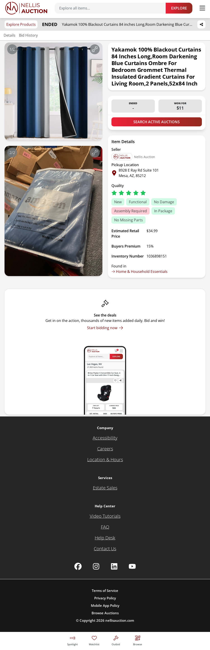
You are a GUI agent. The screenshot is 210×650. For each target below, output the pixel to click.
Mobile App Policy (105, 605)
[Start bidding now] (105, 328)
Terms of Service (105, 590)
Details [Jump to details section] (9, 35)
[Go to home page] (26, 8)
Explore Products (21, 24)
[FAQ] (105, 527)
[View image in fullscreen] (95, 49)
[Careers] (105, 449)
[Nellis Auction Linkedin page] (114, 566)
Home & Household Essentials (139, 271)
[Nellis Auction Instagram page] (96, 566)
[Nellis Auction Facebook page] (78, 566)
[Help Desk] (105, 538)
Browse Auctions (105, 613)
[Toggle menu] (202, 8)
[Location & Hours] (105, 459)
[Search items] (112, 8)
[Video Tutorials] (105, 516)
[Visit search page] (137, 640)
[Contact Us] (105, 549)
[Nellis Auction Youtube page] (132, 566)
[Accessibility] (105, 438)
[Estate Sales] (105, 488)
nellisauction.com (119, 620)
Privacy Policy (105, 598)
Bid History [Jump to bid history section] (28, 35)
